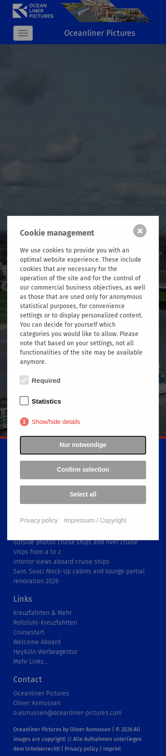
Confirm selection (83, 469)
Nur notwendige (83, 444)
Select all (83, 494)
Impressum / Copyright (95, 520)
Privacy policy (39, 520)
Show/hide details (56, 421)
